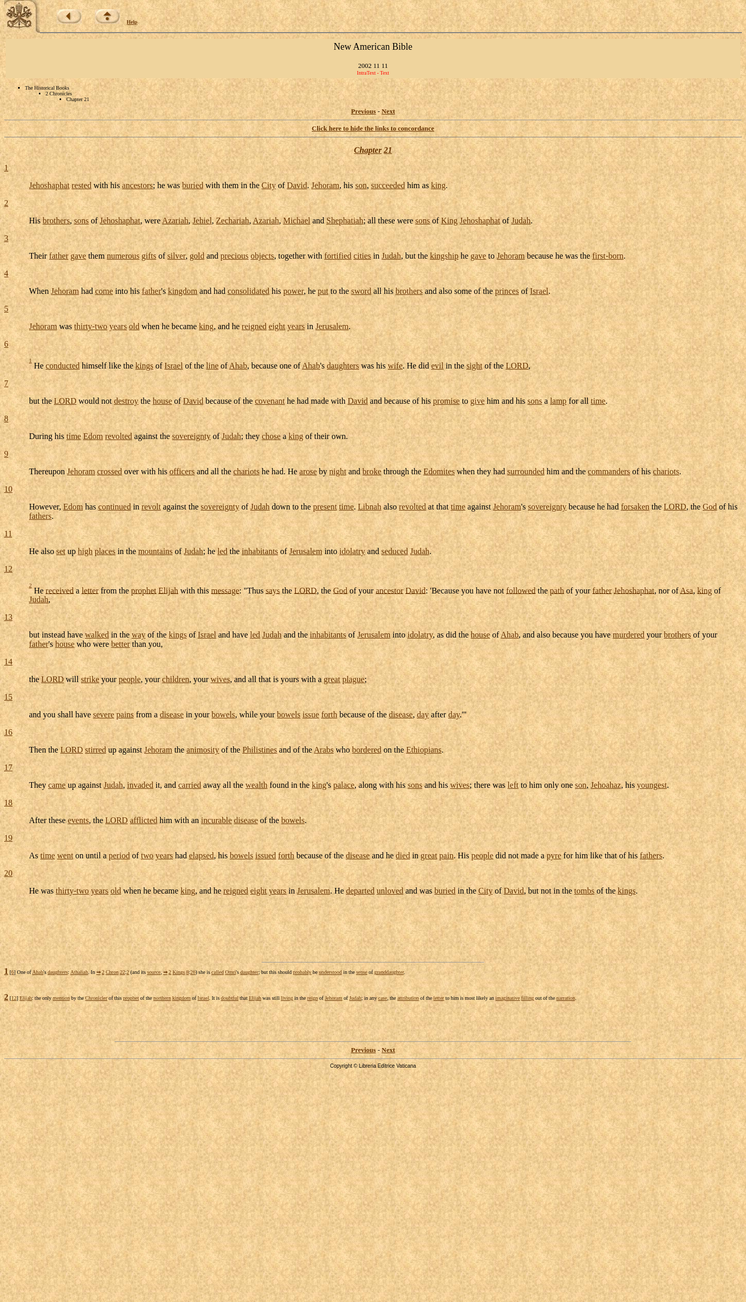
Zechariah (232, 220)
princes (507, 291)
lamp (558, 401)
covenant (270, 401)
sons (81, 220)
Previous (363, 111)
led (223, 551)
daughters (343, 365)
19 (8, 837)
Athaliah (79, 972)
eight (277, 326)
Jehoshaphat (49, 185)
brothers (55, 220)
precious (235, 255)
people (130, 679)
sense (361, 972)
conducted (63, 365)
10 (8, 489)
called (217, 972)
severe (103, 714)
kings (144, 365)
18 (8, 802)
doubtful (229, 998)
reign (312, 998)
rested (81, 185)
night (338, 471)
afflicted (143, 820)
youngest (652, 785)
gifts (148, 255)
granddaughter (389, 972)
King (449, 220)
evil (437, 365)
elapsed (201, 855)
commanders (609, 471)
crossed (109, 471)
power (293, 291)
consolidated (248, 291)
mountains (155, 551)
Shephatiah (344, 220)
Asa (686, 590)
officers (182, 471)
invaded (140, 785)
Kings (179, 972)
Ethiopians (423, 749)
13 (8, 617)
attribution (408, 998)
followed (521, 590)
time (598, 401)
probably (302, 972)
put (323, 291)
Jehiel (202, 220)
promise (446, 401)
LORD (517, 365)
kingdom (182, 291)
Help (132, 22)
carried (189, 785)
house (162, 401)
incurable (216, 820)
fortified (337, 255)
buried (193, 185)
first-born (607, 255)
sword (361, 291)
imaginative (507, 998)
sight (474, 365)
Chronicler (96, 998)
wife (395, 365)
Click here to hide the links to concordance (373, 128)
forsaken (635, 506)
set (60, 551)
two (147, 855)
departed (360, 890)
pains (125, 714)
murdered (628, 634)
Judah (520, 220)
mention (61, 998)
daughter (249, 972)
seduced (394, 551)
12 (8, 568)
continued (114, 506)
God (709, 506)
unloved (390, 890)
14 (8, 661)
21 (388, 150)
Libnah (369, 506)
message (225, 590)
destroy (126, 401)
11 (8, 533)
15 (8, 696)
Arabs (324, 749)
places (105, 551)
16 (8, 732)
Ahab (238, 365)
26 (192, 972)
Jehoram (325, 185)
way (139, 634)
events (78, 820)
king (438, 185)
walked (97, 634)
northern (162, 998)
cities (362, 255)
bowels (223, 714)
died (403, 855)
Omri (230, 972)
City (269, 185)
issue (311, 714)
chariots (246, 471)
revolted (118, 436)
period (119, 855)
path (557, 590)
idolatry (352, 551)
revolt (151, 506)
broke (372, 471)
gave (78, 255)
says (273, 590)
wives (220, 679)
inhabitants (260, 551)
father (58, 255)
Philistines (259, 749)
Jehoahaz (606, 785)
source (154, 972)
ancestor (389, 590)
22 (122, 972)
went (65, 855)
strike (90, 679)
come (104, 291)
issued (265, 855)
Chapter (367, 150)
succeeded (388, 185)
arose (308, 471)
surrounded (525, 471)
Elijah (168, 590)
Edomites (438, 471)
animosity (203, 749)
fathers (40, 516)
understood (330, 972)
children (175, 679)
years (118, 326)
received (60, 590)
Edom (93, 436)
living (287, 998)
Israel (539, 291)
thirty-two (90, 326)
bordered (366, 749)
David (297, 185)
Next (388, 111)
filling (527, 998)
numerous (123, 255)
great (332, 679)
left (513, 785)
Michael (296, 220)
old (134, 326)
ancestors (137, 185)
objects (262, 255)
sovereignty (191, 436)
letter (89, 590)
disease (171, 714)
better (120, 644)
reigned (254, 326)
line (212, 365)
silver (176, 255)
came (57, 785)
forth (329, 714)
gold (197, 255)
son (361, 185)
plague (353, 679)
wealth (257, 785)
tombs (584, 890)
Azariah (175, 220)
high (85, 551)
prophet (143, 590)
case (382, 998)
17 (8, 767)
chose (271, 436)
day (423, 714)
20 (8, 873)
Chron (112, 972)
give (477, 401)
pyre (554, 855)
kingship (444, 255)
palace (343, 785)
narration (565, 998)
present (325, 506)
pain (446, 855)
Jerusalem (332, 326)
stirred (95, 749)
